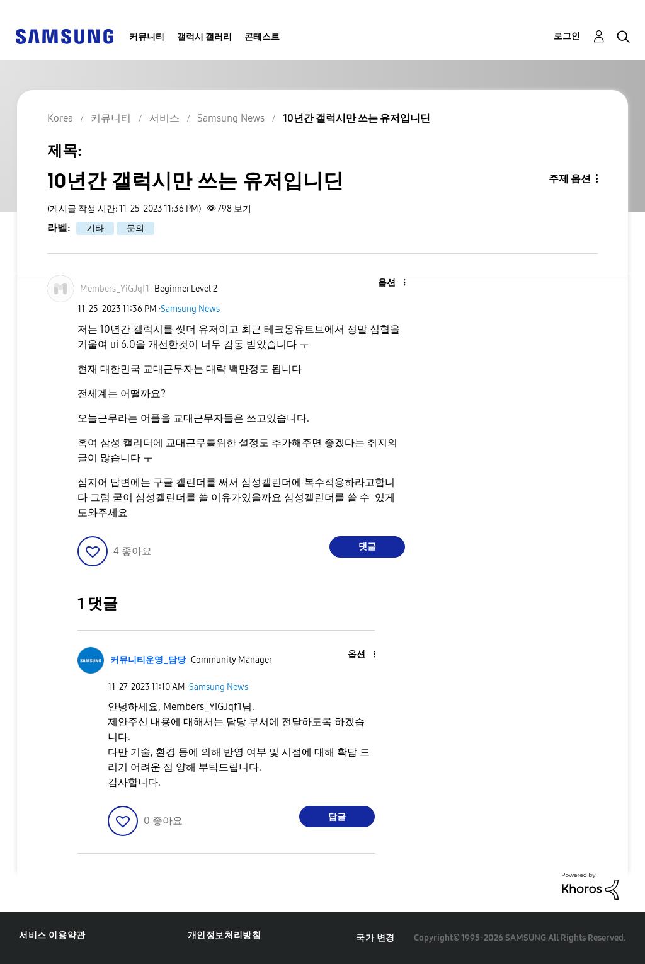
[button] (383, 283)
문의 (135, 228)
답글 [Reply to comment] (337, 817)
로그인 (567, 36)
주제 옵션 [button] (570, 179)
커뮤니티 (146, 37)
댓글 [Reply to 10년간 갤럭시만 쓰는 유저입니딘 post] (367, 546)
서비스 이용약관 (52, 935)
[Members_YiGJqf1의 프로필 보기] (114, 289)
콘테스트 (262, 37)
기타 (95, 228)
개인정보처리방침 (224, 935)
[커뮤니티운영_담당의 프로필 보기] (148, 660)
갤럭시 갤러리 (204, 37)
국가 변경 (375, 937)
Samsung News (190, 309)
